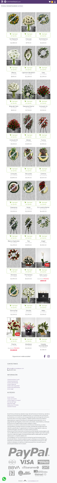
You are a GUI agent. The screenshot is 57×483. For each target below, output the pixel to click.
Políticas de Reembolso (13, 387)
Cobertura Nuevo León (13, 379)
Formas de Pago (11, 402)
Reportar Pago (11, 403)
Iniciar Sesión (10, 397)
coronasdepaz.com (33, 481)
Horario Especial (11, 384)
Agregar (14, 35)
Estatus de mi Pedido (13, 405)
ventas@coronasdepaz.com (15, 368)
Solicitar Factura (11, 406)
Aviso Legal (10, 389)
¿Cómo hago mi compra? (14, 400)
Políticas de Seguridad (13, 385)
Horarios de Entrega (12, 382)
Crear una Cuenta (12, 398)
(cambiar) (20, 6)
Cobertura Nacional (12, 381)
